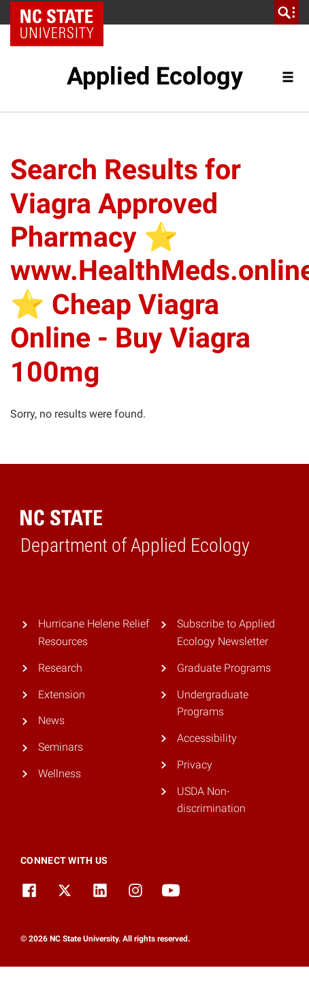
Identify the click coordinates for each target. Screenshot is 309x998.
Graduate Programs (224, 667)
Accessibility (207, 738)
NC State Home (61, 12)
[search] (286, 12)
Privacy (194, 764)
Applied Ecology (155, 76)
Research (60, 667)
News (51, 720)
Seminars (60, 746)
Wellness (59, 773)
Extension (61, 694)
